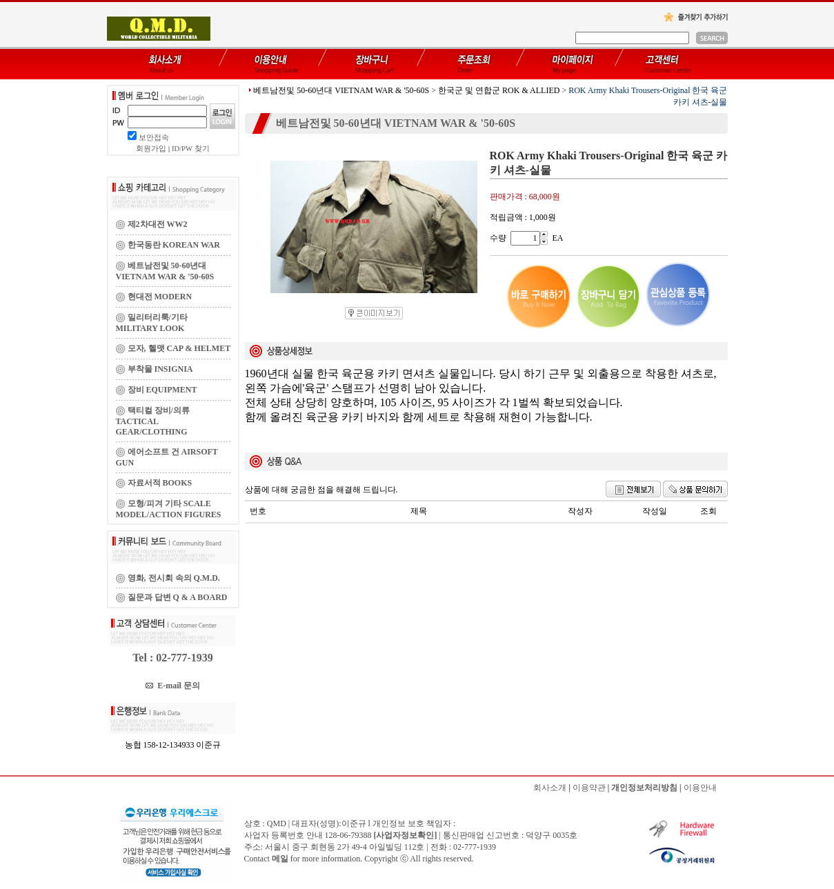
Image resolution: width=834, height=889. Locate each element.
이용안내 (700, 787)
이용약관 (589, 787)
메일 (280, 858)
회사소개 (549, 787)
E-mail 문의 (173, 685)
